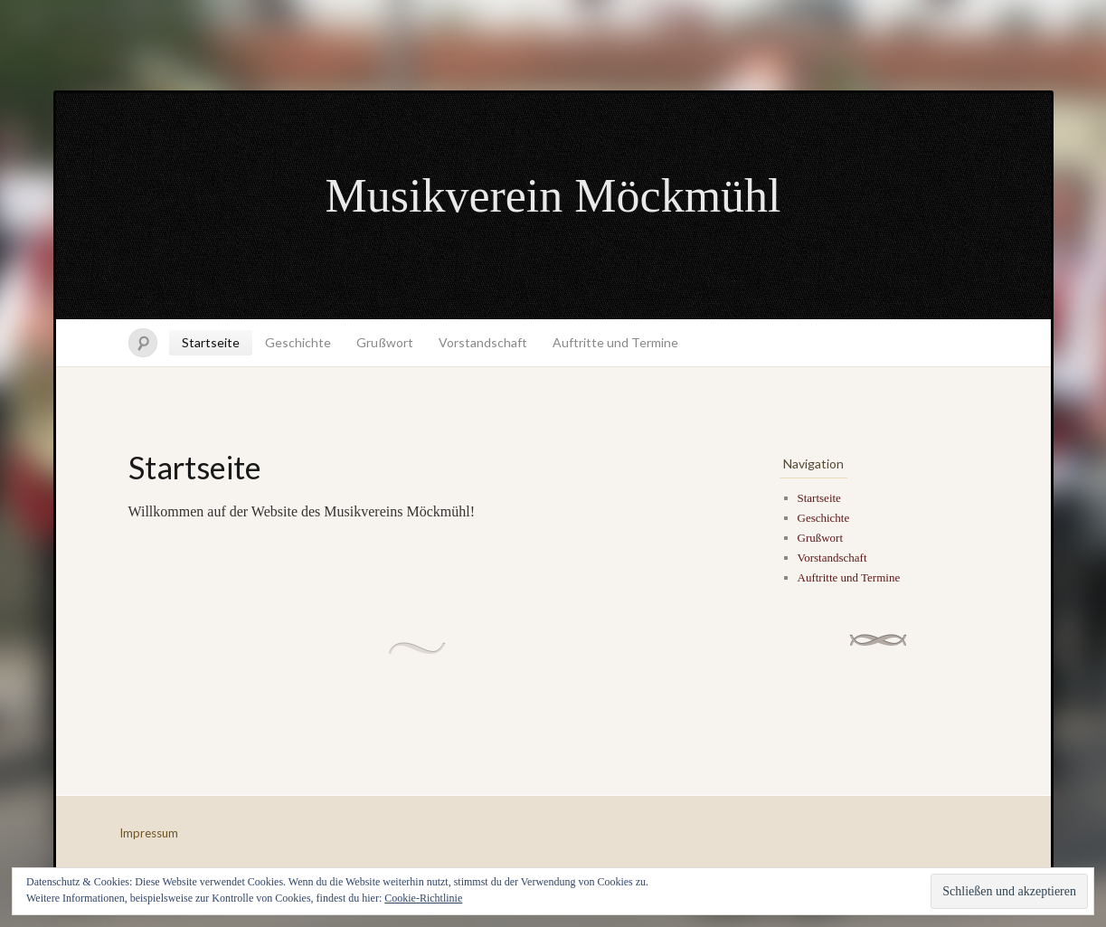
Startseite (211, 342)
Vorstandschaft (483, 342)
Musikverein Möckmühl (552, 196)
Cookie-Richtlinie (423, 898)
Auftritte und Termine (615, 342)
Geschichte (298, 342)
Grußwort (384, 342)
